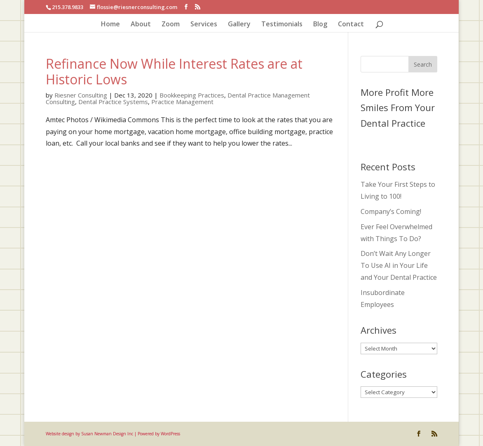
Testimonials (281, 24)
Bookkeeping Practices (191, 95)
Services (203, 24)
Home (110, 24)
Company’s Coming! (391, 211)
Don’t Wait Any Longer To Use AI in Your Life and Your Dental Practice (399, 265)
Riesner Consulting (80, 95)
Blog (320, 24)
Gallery (239, 24)
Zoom (171, 24)
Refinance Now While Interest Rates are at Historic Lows (174, 71)
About (141, 24)
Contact (351, 24)
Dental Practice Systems (113, 102)
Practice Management (182, 102)
